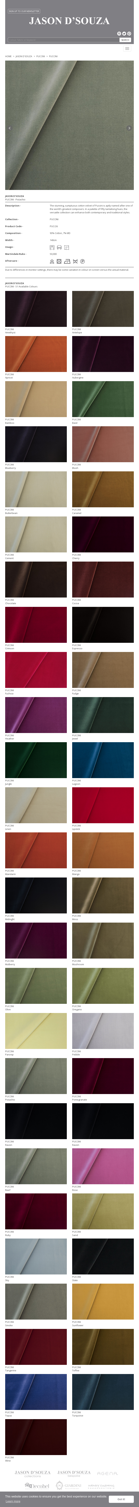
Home (8, 56)
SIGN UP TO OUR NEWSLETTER (24, 11)
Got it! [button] (121, 1499)
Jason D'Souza (24, 56)
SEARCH (125, 40)
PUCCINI (40, 56)
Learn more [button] (13, 1501)
